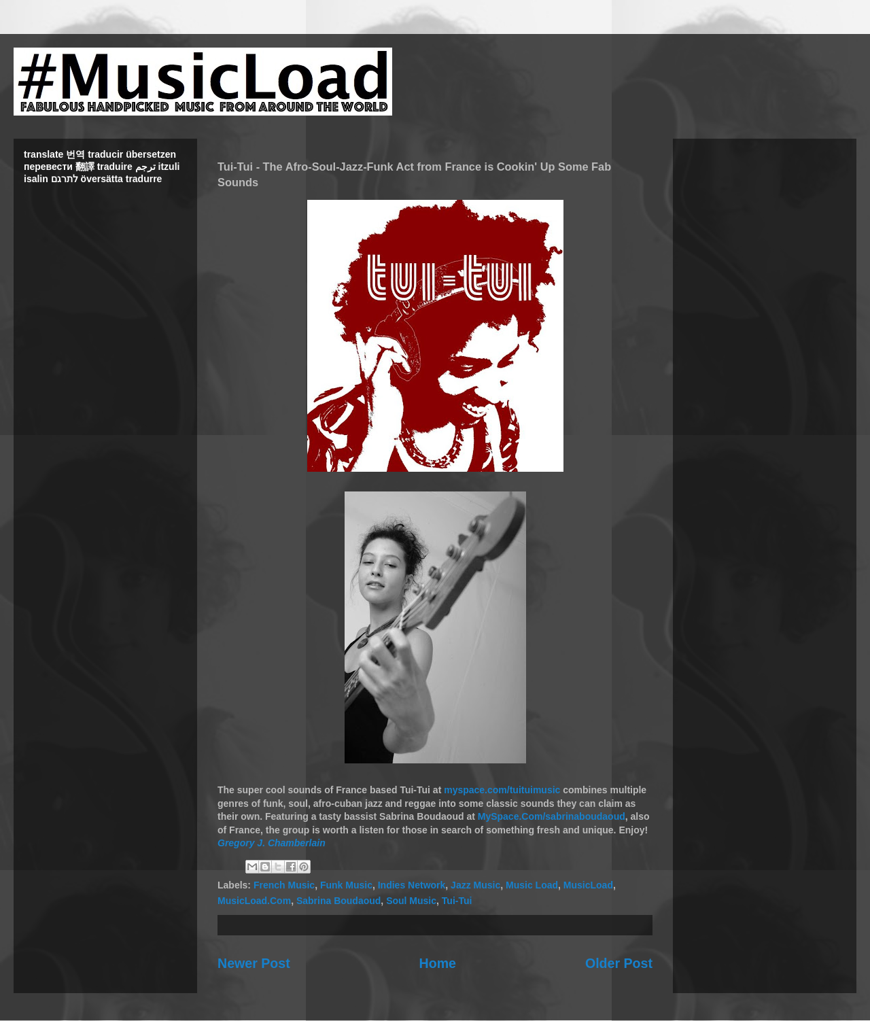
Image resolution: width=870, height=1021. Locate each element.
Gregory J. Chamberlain (272, 842)
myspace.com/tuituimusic (502, 789)
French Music (284, 885)
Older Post (618, 963)
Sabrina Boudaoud (338, 900)
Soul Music (411, 900)
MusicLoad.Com (254, 900)
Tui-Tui (457, 900)
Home (437, 963)
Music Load (532, 885)
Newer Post (254, 963)
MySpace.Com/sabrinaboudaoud (551, 816)
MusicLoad (588, 885)
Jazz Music (475, 885)
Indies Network (412, 885)
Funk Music (346, 885)
